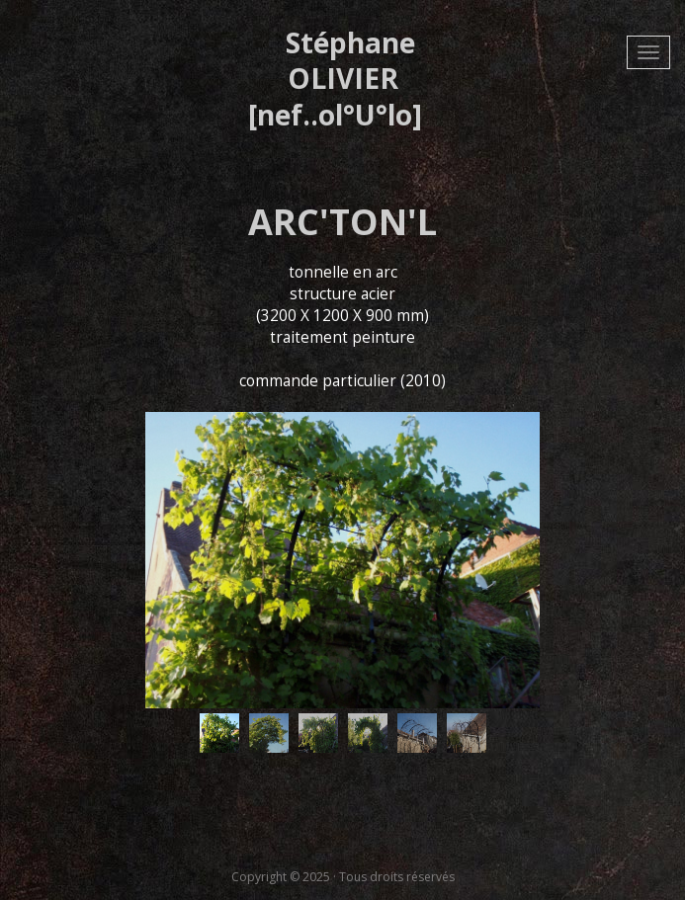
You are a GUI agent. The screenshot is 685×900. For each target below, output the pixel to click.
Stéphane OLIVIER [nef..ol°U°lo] (335, 78)
